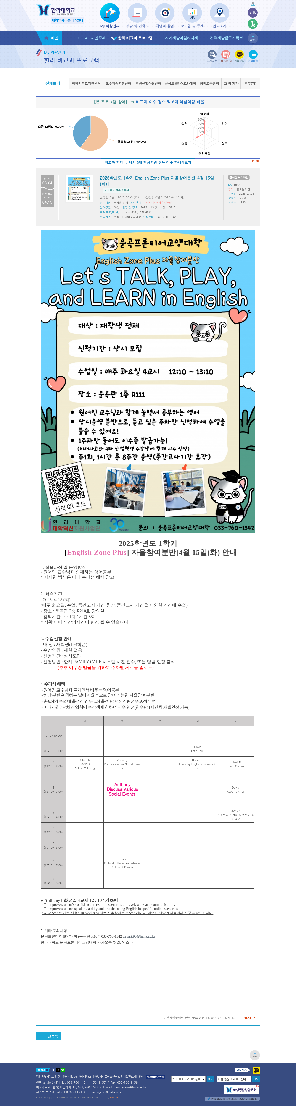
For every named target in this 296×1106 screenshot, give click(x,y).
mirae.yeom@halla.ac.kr (130, 1087)
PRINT (255, 160)
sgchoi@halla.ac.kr (109, 1092)
